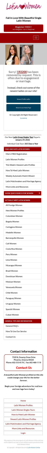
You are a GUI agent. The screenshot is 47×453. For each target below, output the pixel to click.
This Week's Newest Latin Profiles (20, 165)
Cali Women (11, 243)
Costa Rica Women (14, 249)
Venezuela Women (14, 287)
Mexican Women (13, 281)
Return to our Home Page (23, 107)
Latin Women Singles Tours (23, 410)
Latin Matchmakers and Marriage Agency (23, 181)
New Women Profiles (15, 210)
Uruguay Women (13, 303)
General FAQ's (12, 326)
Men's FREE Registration (16, 154)
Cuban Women (12, 314)
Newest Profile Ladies (23, 99)
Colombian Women (14, 216)
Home (23, 400)
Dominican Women (14, 276)
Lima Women (11, 260)
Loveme (23, 118)
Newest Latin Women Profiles (23, 419)
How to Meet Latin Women (23, 414)
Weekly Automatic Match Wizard (20, 176)
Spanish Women (13, 309)
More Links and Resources (17, 187)
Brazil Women (12, 271)
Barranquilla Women (15, 238)
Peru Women (11, 254)
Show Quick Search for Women (19, 193)
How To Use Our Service (16, 331)
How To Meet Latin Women (17, 170)
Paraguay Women (13, 298)
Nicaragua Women (14, 265)
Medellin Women (13, 232)
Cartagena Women (14, 227)
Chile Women (12, 292)
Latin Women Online (34, 447)
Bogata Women (12, 221)
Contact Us (11, 337)
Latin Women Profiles (15, 159)
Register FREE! (23, 27)
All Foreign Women (14, 205)
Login (23, 433)
